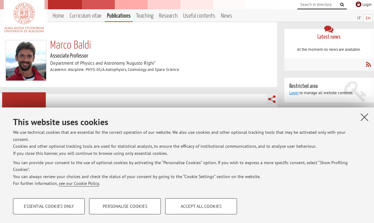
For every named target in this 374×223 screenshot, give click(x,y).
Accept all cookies (201, 206)
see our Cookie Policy (79, 183)
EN (368, 18)
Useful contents (199, 16)
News (226, 16)
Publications (119, 16)
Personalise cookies (125, 206)
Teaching (144, 16)
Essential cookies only (49, 206)
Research (168, 16)
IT (359, 18)
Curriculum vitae (85, 16)
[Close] (364, 117)
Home (58, 16)
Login (294, 92)
